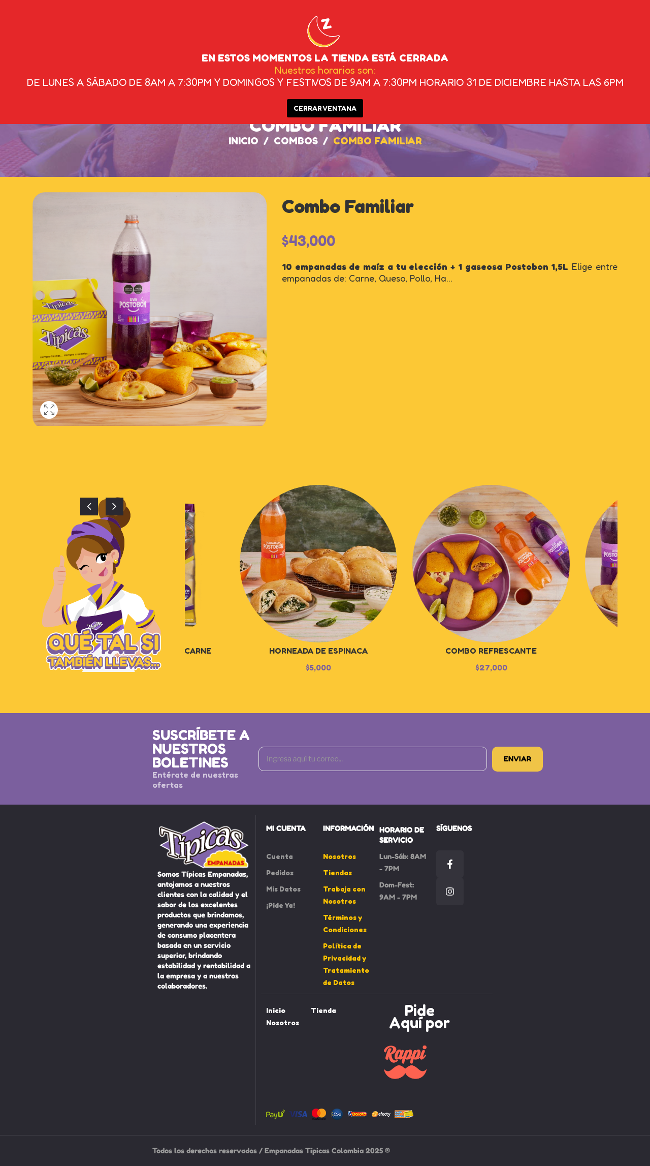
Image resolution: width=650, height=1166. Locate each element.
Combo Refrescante (491, 651)
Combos (296, 141)
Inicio (243, 141)
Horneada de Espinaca (318, 651)
